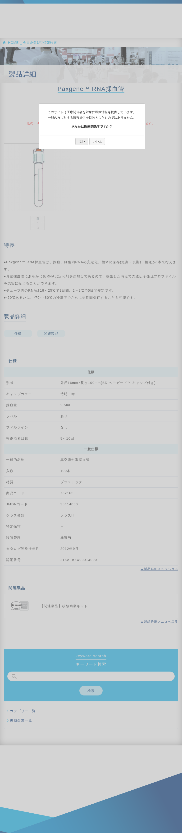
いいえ (97, 141)
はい (82, 141)
